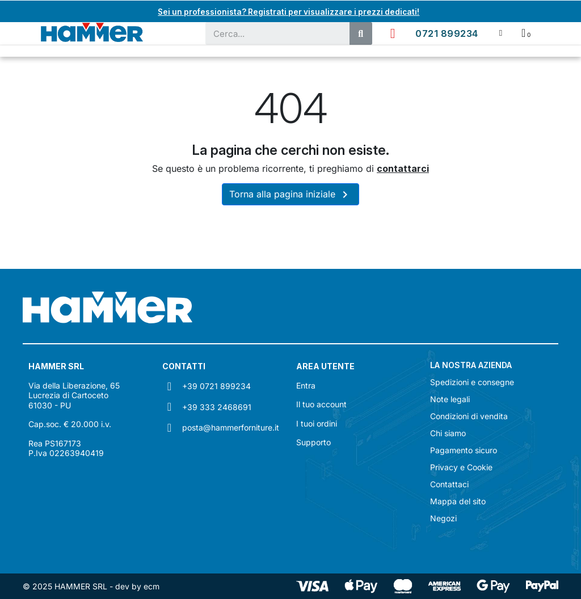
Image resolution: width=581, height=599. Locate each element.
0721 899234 (446, 33)
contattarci (403, 168)
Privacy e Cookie (461, 467)
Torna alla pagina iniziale (290, 194)
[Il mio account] (500, 33)
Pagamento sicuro (463, 450)
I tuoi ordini (316, 423)
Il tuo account (321, 404)
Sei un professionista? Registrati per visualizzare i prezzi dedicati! (289, 11)
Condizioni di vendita (469, 416)
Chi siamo (448, 433)
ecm (151, 586)
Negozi (443, 518)
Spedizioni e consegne (472, 382)
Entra (305, 385)
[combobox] (271, 33)
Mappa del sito (458, 501)
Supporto (313, 442)
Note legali (450, 399)
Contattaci (449, 484)
